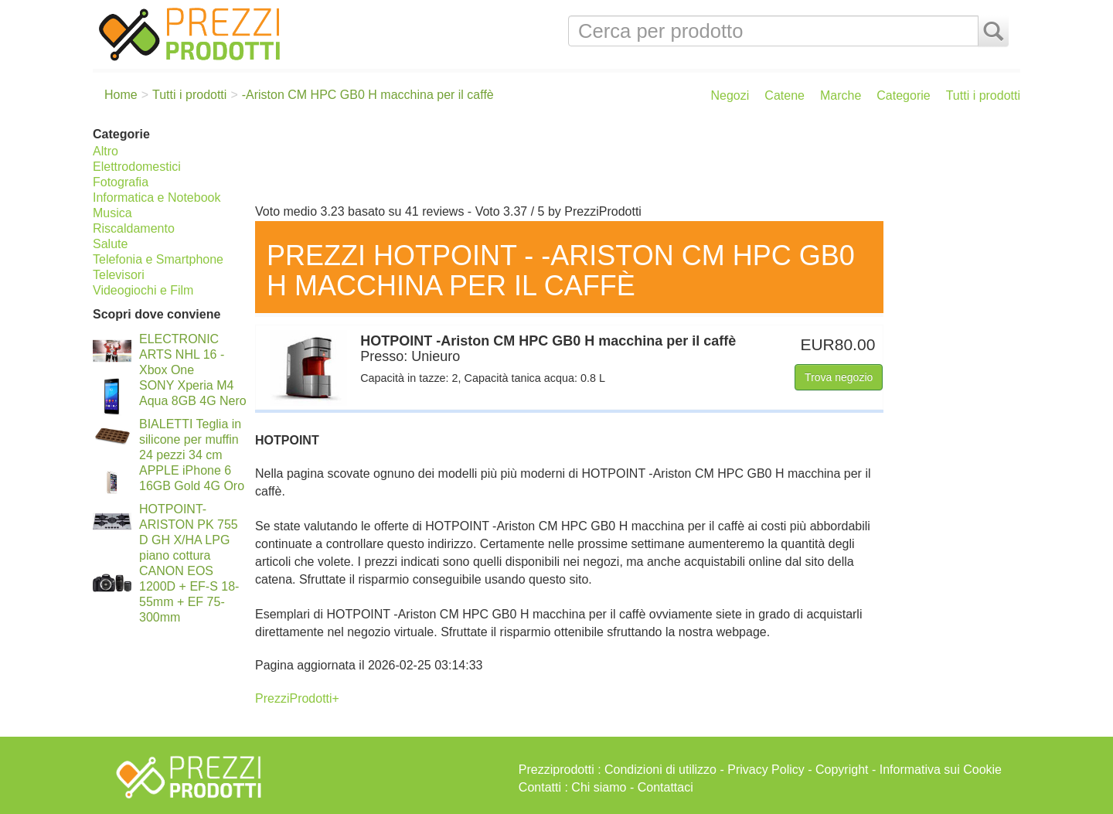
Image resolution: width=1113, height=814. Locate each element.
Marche (840, 95)
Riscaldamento (134, 228)
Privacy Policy (766, 769)
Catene (784, 95)
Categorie (903, 95)
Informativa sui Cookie (941, 769)
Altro (105, 151)
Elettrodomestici (137, 166)
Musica (112, 213)
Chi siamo (598, 787)
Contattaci (665, 787)
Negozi (730, 95)
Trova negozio (839, 377)
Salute (110, 243)
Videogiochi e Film (143, 290)
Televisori (119, 274)
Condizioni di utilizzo (660, 769)
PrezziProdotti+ (297, 698)
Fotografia (120, 182)
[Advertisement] (633, 161)
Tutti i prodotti (983, 95)
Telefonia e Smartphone (158, 259)
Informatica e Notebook (156, 197)
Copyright (841, 769)
